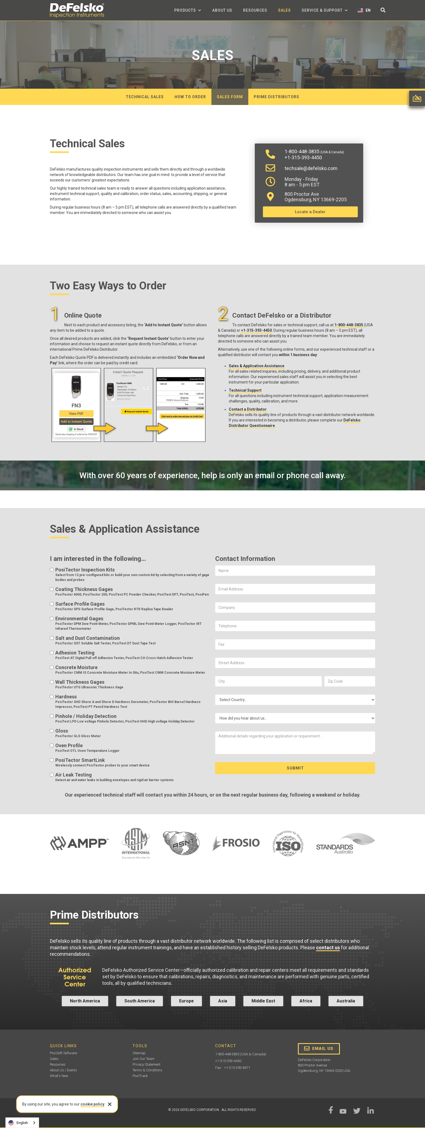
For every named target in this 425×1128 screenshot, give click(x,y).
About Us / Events (63, 1070)
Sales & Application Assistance (256, 366)
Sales (284, 10)
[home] (77, 10)
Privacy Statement (146, 1064)
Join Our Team (143, 1059)
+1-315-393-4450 (303, 157)
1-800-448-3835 (314, 151)
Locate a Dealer (310, 211)
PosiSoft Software (63, 1053)
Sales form (230, 97)
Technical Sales (145, 97)
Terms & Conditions (147, 1070)
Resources (255, 10)
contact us (328, 947)
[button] (188, 10)
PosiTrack (140, 1076)
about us (222, 10)
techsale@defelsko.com (311, 168)
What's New (59, 1076)
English (18, 1123)
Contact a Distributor (248, 409)
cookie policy (92, 1104)
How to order (190, 97)
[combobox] (22, 1122)
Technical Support (245, 390)
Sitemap (139, 1053)
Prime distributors (276, 97)
